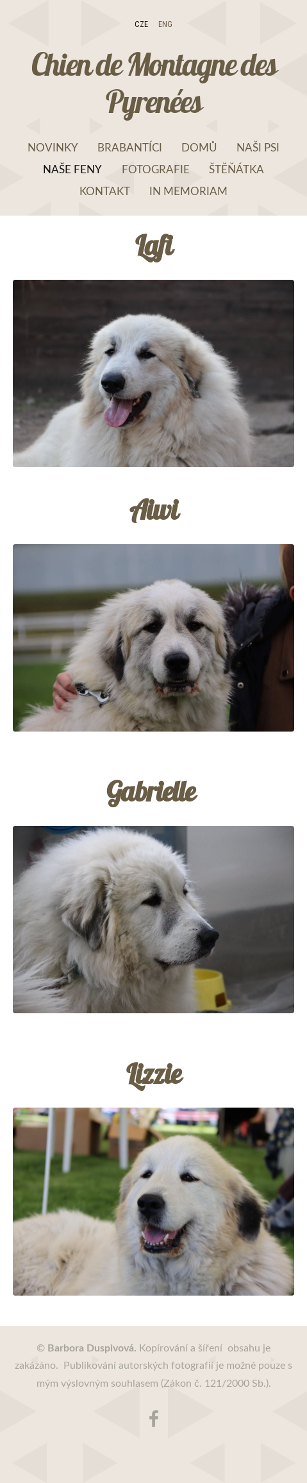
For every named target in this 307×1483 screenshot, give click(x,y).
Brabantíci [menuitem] (129, 147)
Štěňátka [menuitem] (236, 169)
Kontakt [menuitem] (104, 191)
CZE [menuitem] (141, 24)
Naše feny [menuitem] (72, 169)
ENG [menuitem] (165, 24)
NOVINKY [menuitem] (53, 147)
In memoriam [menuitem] (188, 191)
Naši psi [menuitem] (257, 147)
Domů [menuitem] (199, 147)
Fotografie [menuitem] (156, 169)
